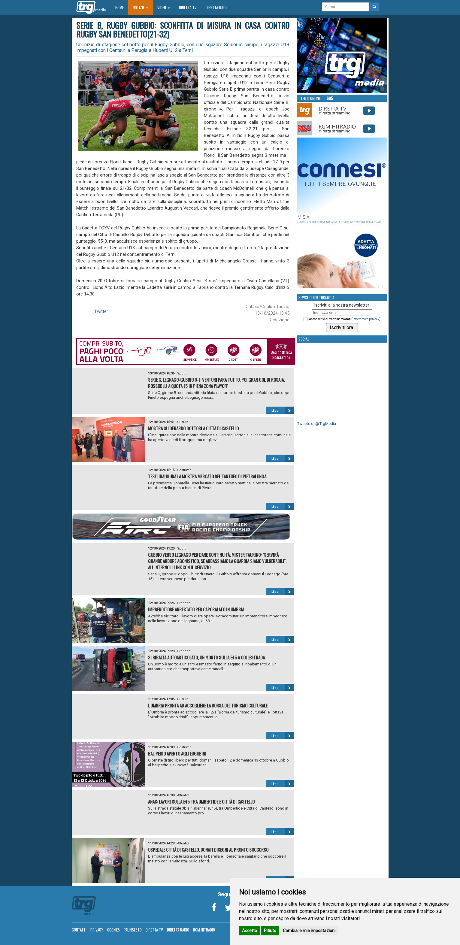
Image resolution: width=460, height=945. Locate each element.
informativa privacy (366, 319)
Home (121, 7)
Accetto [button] (249, 930)
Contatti (79, 930)
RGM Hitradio (204, 930)
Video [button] (163, 8)
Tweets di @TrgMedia (316, 423)
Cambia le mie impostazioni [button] (309, 930)
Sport (181, 373)
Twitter (101, 311)
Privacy (96, 930)
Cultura (182, 422)
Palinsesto (133, 930)
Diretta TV (188, 8)
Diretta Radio (217, 8)
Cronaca (183, 603)
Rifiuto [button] (270, 930)
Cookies (113, 930)
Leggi (282, 410)
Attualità (183, 795)
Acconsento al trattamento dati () (344, 319)
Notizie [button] (140, 8)
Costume (184, 470)
